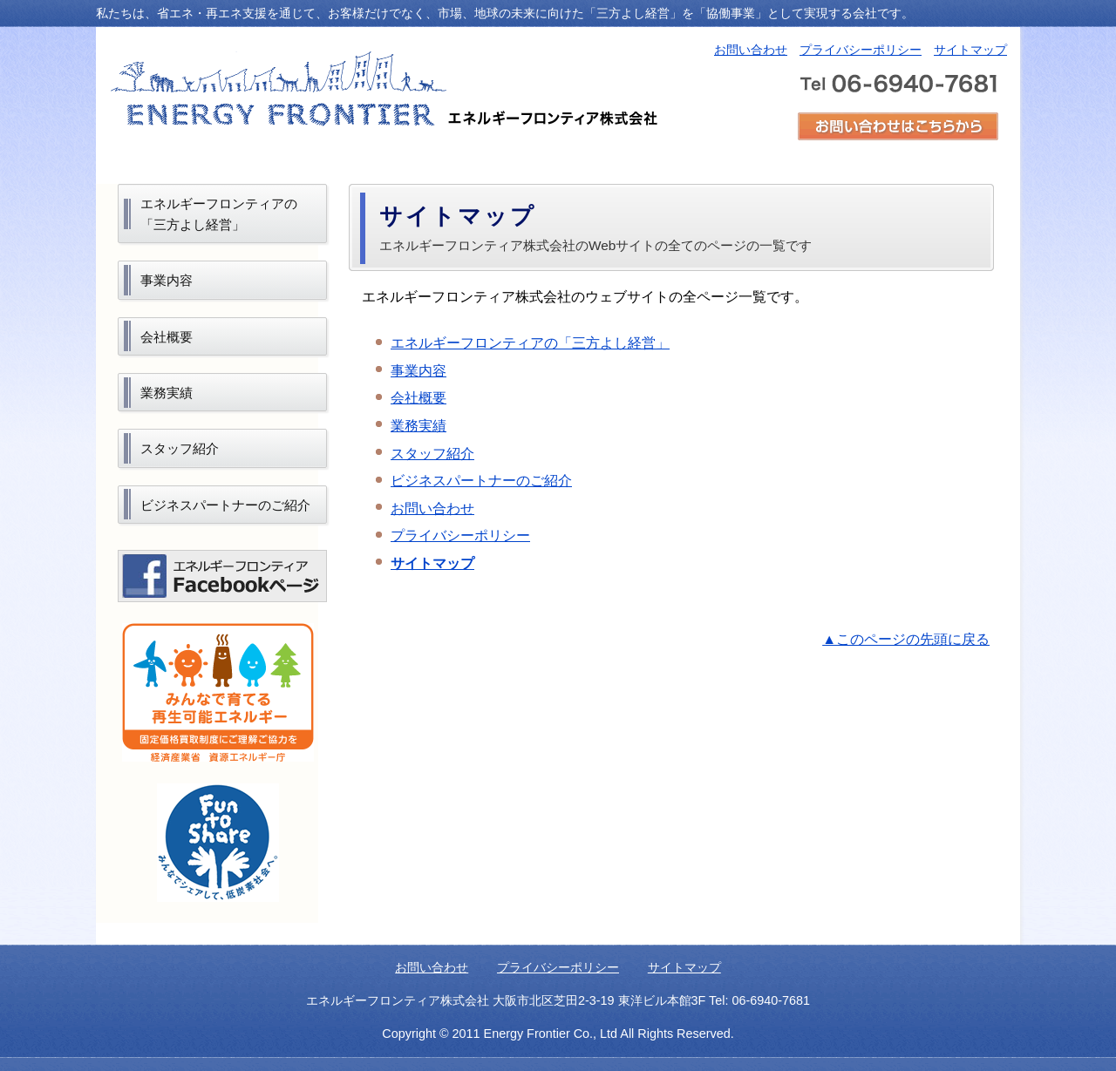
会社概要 (418, 397)
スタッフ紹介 (432, 453)
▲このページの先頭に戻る (906, 639)
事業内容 (418, 370)
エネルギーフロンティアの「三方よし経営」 (530, 343)
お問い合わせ (750, 50)
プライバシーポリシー (861, 50)
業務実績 (418, 425)
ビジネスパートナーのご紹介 (481, 480)
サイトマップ (970, 50)
